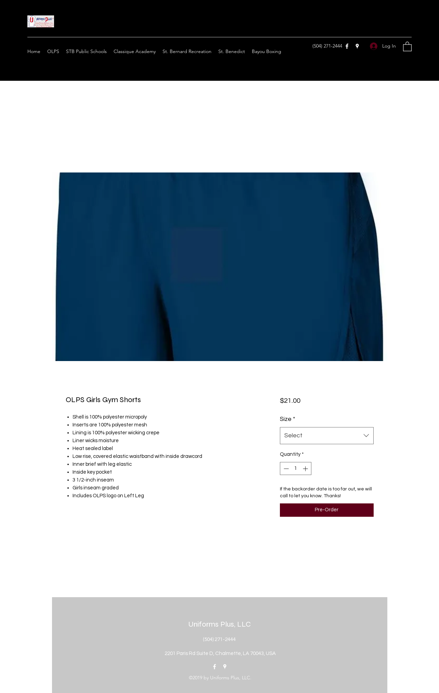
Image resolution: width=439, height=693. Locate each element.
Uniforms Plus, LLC (219, 624)
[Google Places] (357, 46)
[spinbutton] (295, 468)
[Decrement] (285, 468)
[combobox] (326, 435)
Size (287, 419)
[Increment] (306, 468)
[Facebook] (347, 46)
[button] (407, 46)
